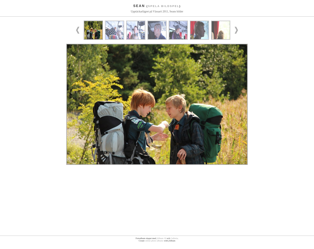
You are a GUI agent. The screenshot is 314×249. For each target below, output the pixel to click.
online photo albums (154, 240)
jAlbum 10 (161, 238)
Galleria (174, 238)
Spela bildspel (163, 6)
